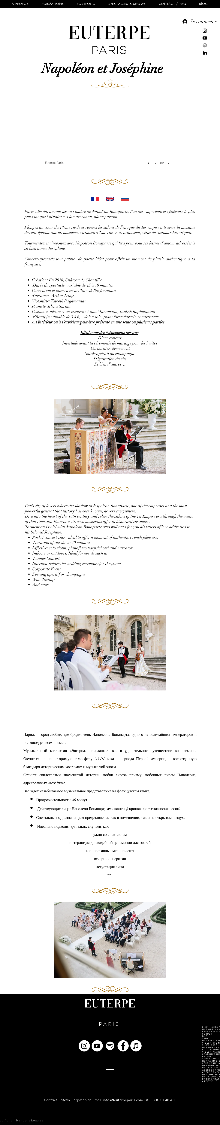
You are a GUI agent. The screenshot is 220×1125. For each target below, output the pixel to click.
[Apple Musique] (136, 1045)
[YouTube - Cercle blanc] (97, 1045)
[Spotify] (205, 45)
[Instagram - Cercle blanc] (84, 1045)
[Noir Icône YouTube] (205, 38)
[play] (149, 162)
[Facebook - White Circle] (123, 1045)
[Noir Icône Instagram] (205, 30)
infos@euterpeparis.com (123, 1100)
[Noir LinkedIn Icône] (205, 52)
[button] (20, 4)
